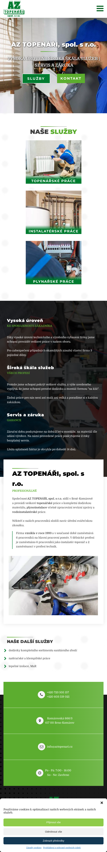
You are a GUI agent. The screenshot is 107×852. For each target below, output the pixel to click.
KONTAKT (70, 78)
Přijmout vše (53, 822)
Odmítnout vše (53, 831)
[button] (102, 802)
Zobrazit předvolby (53, 840)
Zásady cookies (33, 847)
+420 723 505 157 (58, 692)
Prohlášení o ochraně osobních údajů (62, 847)
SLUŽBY (36, 78)
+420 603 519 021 (58, 696)
